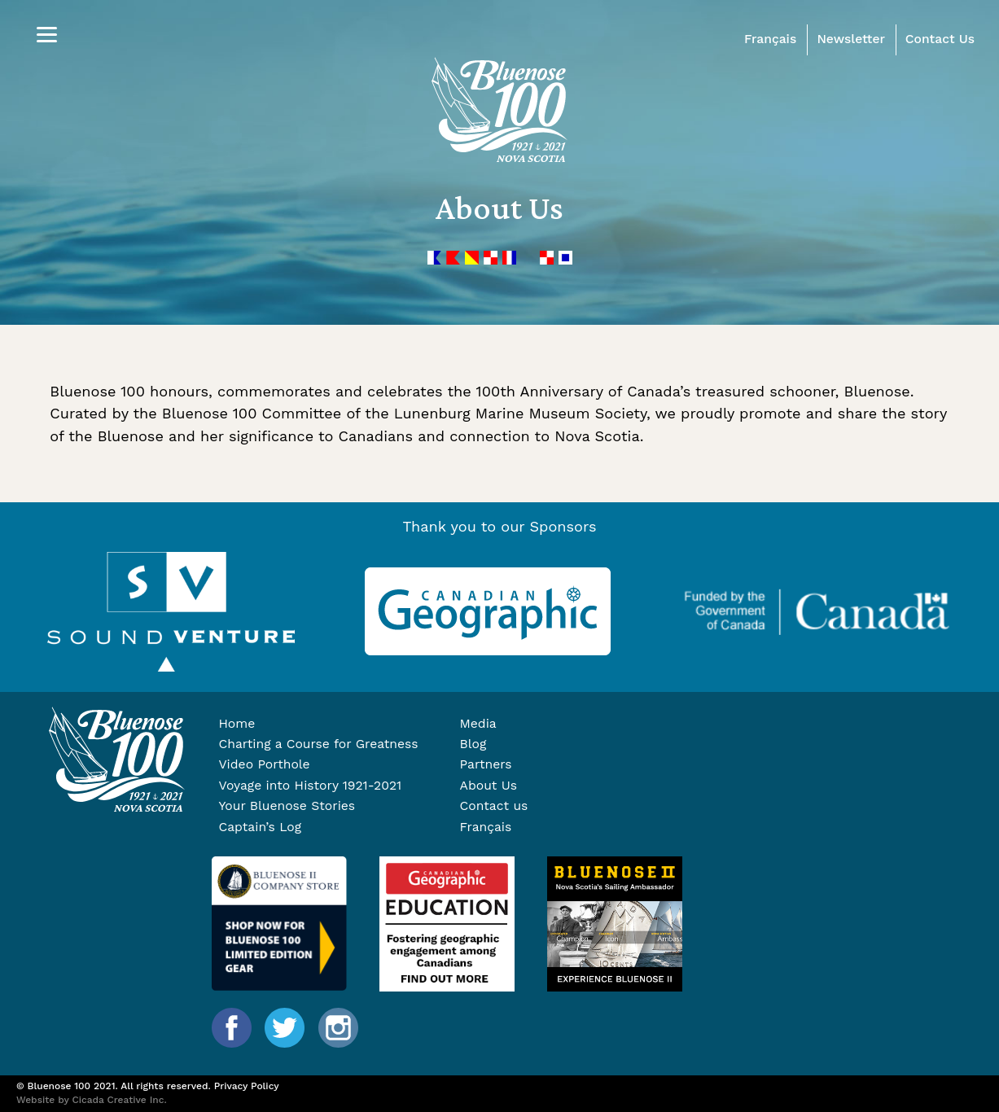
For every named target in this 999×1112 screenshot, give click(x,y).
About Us (488, 785)
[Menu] (46, 34)
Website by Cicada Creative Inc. (91, 1099)
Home (236, 723)
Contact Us (940, 38)
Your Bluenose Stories (286, 805)
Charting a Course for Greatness (318, 743)
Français (770, 38)
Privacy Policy (246, 1086)
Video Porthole (263, 764)
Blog (473, 743)
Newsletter (850, 38)
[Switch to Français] (559, 827)
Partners (486, 764)
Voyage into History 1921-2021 (309, 785)
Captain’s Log (259, 826)
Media (478, 723)
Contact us (494, 805)
